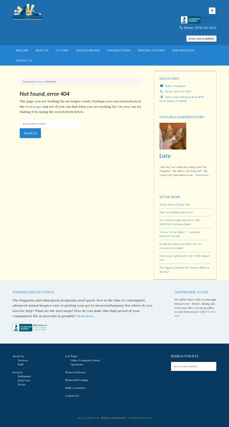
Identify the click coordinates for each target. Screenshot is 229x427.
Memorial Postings (76, 380)
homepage (34, 107)
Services (18, 372)
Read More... (203, 175)
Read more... (86, 316)
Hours (21, 384)
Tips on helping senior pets (176, 212)
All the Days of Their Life (174, 204)
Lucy (165, 155)
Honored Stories (75, 372)
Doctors (23, 360)
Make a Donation (172, 86)
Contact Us (72, 395)
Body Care (24, 380)
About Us (18, 356)
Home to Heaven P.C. (113, 417)
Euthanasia (24, 376)
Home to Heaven (43, 12)
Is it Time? (71, 356)
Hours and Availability (201, 38)
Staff (20, 364)
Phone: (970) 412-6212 (198, 28)
